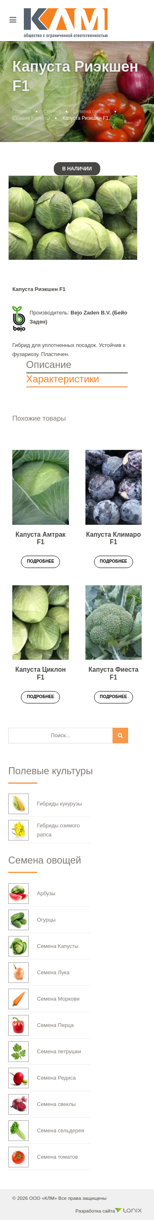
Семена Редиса (42, 1078)
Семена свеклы (42, 1104)
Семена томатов (43, 1157)
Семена (52, 111)
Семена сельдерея (46, 1130)
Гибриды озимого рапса (44, 830)
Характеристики (62, 378)
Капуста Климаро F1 (113, 538)
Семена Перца (41, 1025)
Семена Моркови (43, 999)
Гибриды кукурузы (45, 804)
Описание (48, 364)
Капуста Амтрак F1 (41, 538)
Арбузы (31, 893)
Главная (21, 111)
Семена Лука (38, 972)
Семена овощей (92, 111)
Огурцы (31, 920)
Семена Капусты (31, 118)
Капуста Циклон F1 (40, 673)
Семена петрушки (44, 1051)
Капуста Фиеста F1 (113, 673)
